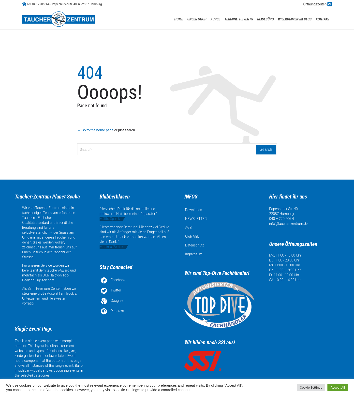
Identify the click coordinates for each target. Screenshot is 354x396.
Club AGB (192, 236)
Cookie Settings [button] (311, 387)
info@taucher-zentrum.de (288, 224)
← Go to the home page (95, 130)
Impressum (193, 254)
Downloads (193, 210)
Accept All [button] (337, 387)
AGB (188, 227)
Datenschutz (194, 245)
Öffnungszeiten (315, 4)
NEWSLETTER (196, 219)
